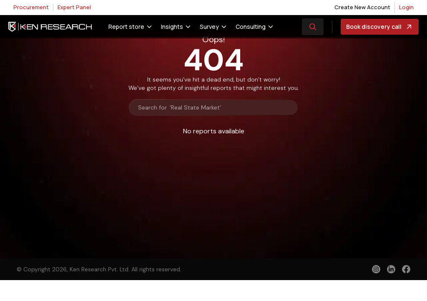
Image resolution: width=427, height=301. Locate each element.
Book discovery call (379, 27)
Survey (209, 27)
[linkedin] (391, 269)
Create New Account (362, 7)
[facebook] (406, 270)
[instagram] (376, 269)
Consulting (251, 27)
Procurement (31, 7)
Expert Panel (74, 7)
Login (406, 7)
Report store (126, 27)
